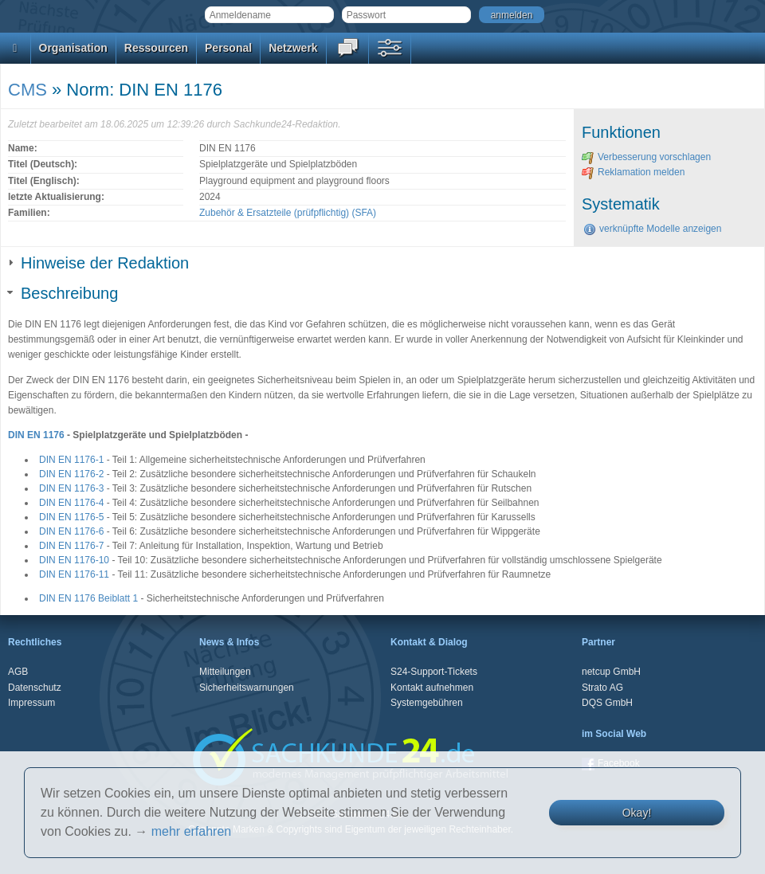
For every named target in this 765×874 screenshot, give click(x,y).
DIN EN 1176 (36, 435)
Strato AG (602, 687)
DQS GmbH (607, 702)
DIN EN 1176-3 (71, 488)
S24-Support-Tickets (433, 671)
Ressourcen (156, 47)
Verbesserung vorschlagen (646, 157)
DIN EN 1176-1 (71, 459)
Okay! (637, 812)
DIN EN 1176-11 (74, 574)
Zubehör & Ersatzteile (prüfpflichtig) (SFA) (287, 212)
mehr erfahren (191, 831)
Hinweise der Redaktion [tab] (98, 263)
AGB (18, 671)
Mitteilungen (225, 671)
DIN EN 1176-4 (71, 502)
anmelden (512, 15)
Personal (228, 47)
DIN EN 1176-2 (71, 474)
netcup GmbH (611, 671)
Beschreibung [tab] (63, 293)
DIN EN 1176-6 (71, 531)
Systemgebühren (426, 702)
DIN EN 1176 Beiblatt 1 (88, 598)
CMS (27, 90)
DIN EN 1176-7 (71, 545)
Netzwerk (293, 47)
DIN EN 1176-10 (74, 560)
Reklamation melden (633, 172)
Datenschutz (34, 687)
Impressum (31, 702)
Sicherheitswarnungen (246, 687)
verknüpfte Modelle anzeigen (652, 228)
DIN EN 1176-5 (71, 517)
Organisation (73, 47)
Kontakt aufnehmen (431, 687)
